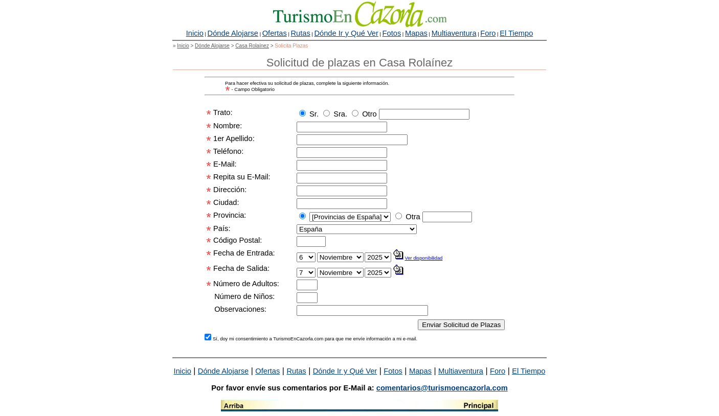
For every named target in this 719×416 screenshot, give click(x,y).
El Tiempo (516, 33)
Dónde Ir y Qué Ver (346, 33)
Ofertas (274, 33)
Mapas (416, 33)
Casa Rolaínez (252, 46)
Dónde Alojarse (233, 33)
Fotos (392, 33)
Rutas (300, 33)
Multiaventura (454, 33)
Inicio (195, 33)
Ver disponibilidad (424, 258)
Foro (488, 33)
